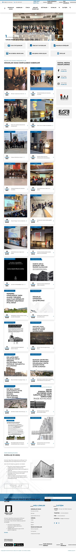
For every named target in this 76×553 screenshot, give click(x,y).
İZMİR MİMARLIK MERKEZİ (51, 2)
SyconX (73, 550)
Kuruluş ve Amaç (34, 511)
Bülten (32, 522)
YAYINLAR (53, 7)
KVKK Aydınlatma (8, 539)
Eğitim (32, 524)
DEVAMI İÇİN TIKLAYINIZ (16, 486)
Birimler (32, 513)
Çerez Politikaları (8, 540)
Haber (32, 519)
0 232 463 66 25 (18, 2)
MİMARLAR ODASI (11, 8)
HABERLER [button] (19, 7)
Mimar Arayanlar (34, 528)
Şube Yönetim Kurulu (35, 515)
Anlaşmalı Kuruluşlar (35, 533)
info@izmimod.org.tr (8, 2)
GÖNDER (47, 500)
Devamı (6, 532)
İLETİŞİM (64, 7)
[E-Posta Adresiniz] (58, 498)
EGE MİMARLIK (66, 2)
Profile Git (64, 71)
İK (59, 7)
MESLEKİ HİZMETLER (35, 8)
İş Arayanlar (33, 531)
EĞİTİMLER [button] (44, 7)
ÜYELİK (28, 7)
